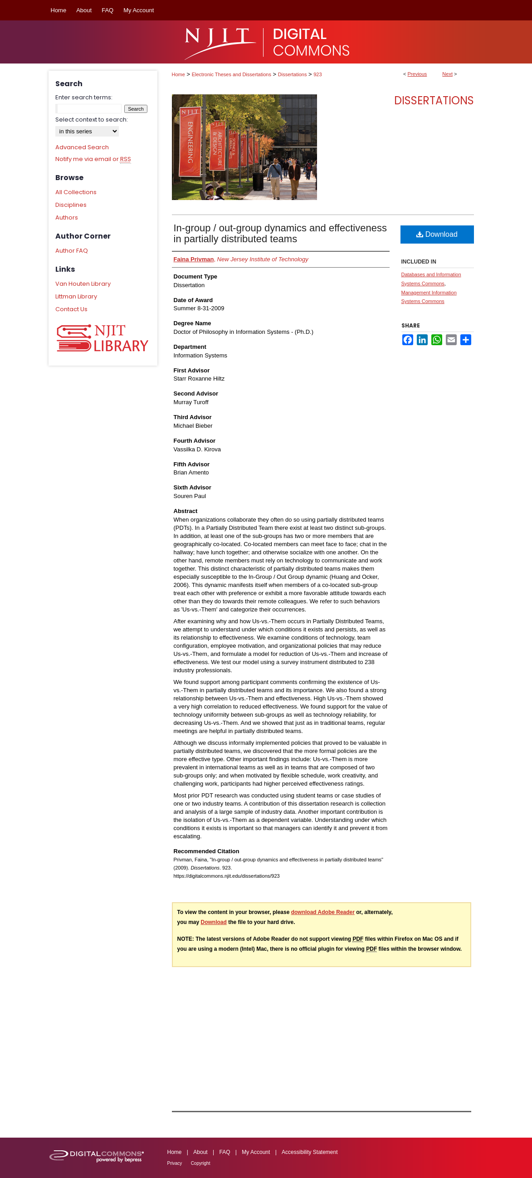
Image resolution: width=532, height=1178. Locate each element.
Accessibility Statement (309, 1152)
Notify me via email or (93, 159)
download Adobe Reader (323, 912)
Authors (66, 217)
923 (317, 74)
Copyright (200, 1163)
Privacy (174, 1163)
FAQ (224, 1152)
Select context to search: (91, 119)
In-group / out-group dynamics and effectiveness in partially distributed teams (280, 233)
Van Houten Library (83, 283)
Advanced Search (82, 147)
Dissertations (292, 74)
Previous (417, 74)
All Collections (76, 192)
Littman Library (76, 296)
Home (178, 74)
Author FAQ (71, 250)
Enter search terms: (83, 97)
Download (437, 234)
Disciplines (71, 204)
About (200, 1152)
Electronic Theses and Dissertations (231, 74)
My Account (256, 1152)
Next (447, 74)
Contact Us (71, 309)
